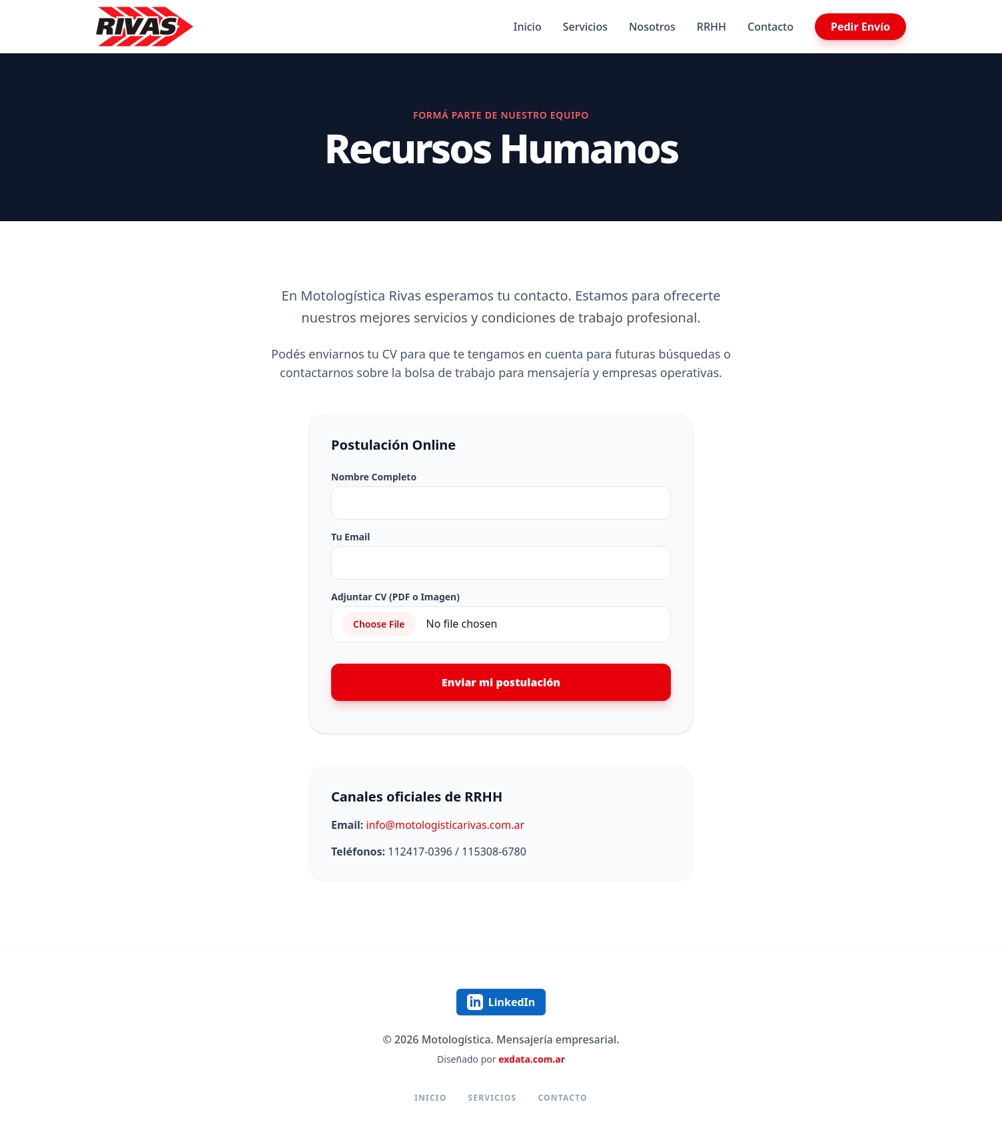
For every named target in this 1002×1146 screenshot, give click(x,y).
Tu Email (350, 536)
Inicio (528, 26)
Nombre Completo (373, 476)
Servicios (585, 26)
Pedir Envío (860, 26)
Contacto (770, 26)
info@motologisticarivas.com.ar (445, 825)
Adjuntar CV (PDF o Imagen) (395, 596)
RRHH (711, 26)
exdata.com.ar (531, 1059)
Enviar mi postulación (501, 682)
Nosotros (652, 26)
